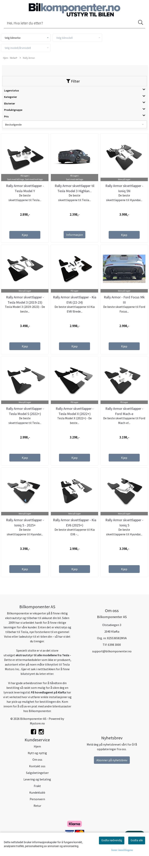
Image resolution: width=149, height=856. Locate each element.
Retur (37, 806)
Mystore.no (37, 723)
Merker (13, 58)
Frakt (37, 786)
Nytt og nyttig (37, 753)
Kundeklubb (37, 792)
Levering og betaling (37, 779)
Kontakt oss (37, 766)
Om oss (37, 759)
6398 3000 (114, 645)
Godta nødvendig (111, 840)
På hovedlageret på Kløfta (48, 692)
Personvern (37, 799)
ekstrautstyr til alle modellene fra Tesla (42, 655)
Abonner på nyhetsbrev (111, 760)
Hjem (5, 57)
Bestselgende (13, 124)
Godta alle (137, 840)
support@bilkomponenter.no (112, 651)
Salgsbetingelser (37, 773)
